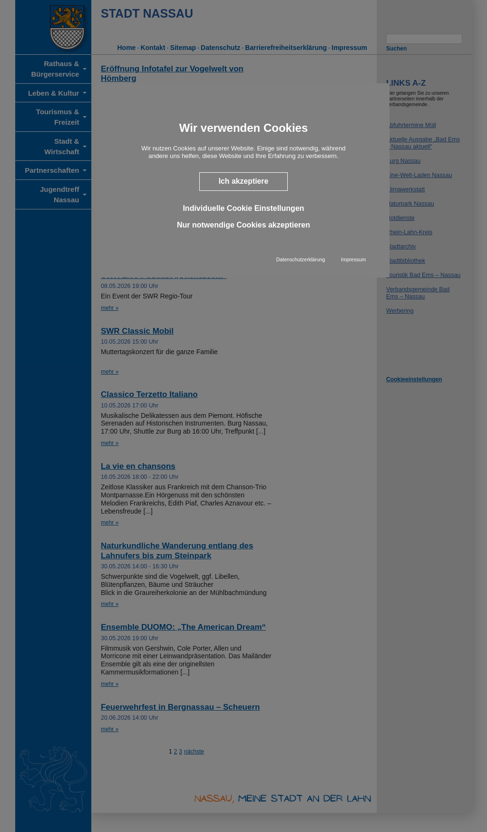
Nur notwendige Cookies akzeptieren (243, 225)
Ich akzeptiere (244, 181)
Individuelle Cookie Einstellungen (243, 208)
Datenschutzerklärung (300, 259)
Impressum (353, 259)
